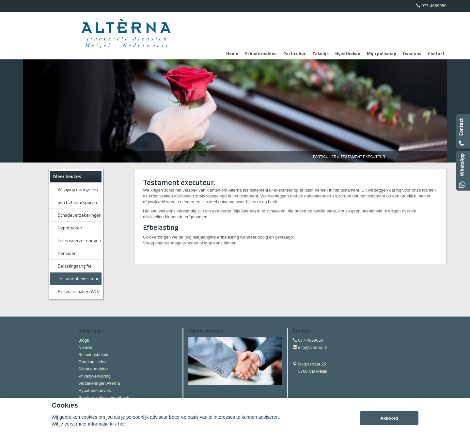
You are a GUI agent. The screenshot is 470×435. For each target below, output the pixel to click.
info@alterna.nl (312, 347)
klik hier (118, 424)
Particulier (325, 157)
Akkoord (389, 418)
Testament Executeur (363, 157)
